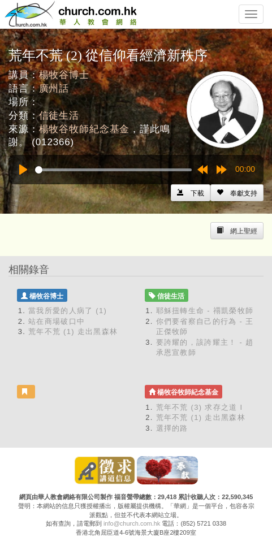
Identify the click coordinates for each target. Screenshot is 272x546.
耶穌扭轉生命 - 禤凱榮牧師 (205, 310)
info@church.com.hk (131, 523)
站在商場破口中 (56, 321)
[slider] (113, 169)
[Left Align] (237, 192)
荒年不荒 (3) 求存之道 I (199, 407)
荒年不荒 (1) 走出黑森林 (73, 331)
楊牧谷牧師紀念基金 (84, 129)
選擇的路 (172, 428)
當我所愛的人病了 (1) (67, 310)
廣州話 (54, 88)
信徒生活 (59, 115)
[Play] (23, 170)
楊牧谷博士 (64, 75)
